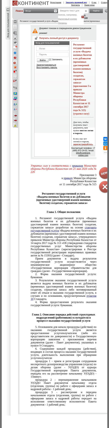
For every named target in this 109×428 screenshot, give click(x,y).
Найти (96, 10)
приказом (77, 165)
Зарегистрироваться (46, 65)
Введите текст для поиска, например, (68, 16)
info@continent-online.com (83, 154)
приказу (68, 178)
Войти (43, 60)
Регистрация (55, 2)
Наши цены (89, 5)
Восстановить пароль (47, 67)
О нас (94, 2)
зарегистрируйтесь (83, 144)
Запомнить (57, 60)
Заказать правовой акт (76, 2)
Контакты (75, 5)
